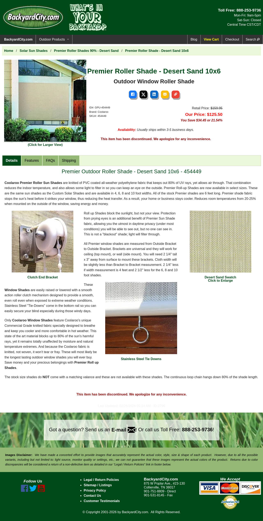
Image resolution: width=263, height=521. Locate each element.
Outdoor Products (52, 39)
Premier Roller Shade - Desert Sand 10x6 (157, 50)
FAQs (50, 160)
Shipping (69, 160)
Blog (194, 39)
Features (32, 160)
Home (8, 50)
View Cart (211, 39)
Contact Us (92, 495)
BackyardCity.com (18, 39)
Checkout (232, 39)
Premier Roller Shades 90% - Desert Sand (86, 50)
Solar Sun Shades (34, 50)
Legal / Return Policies (101, 479)
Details (12, 160)
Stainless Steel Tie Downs (141, 321)
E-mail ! (124, 430)
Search (253, 39)
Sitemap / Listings (98, 485)
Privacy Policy (95, 490)
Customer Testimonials (102, 501)
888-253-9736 (248, 10)
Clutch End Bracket (42, 245)
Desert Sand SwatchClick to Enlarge (220, 246)
